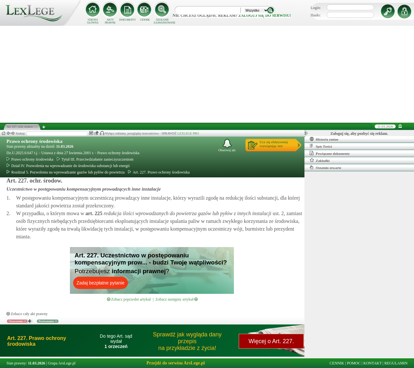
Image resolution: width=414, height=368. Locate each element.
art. (93, 213)
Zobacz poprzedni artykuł (129, 299)
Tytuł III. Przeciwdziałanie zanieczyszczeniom (95, 159)
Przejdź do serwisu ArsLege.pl (175, 363)
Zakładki (320, 160)
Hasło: (316, 15)
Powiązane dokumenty (330, 153)
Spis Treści (321, 146)
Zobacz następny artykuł (176, 299)
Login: (316, 7)
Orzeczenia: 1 (17, 321)
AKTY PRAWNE (110, 21)
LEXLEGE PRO (188, 133)
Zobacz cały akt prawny (27, 314)
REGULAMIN (396, 363)
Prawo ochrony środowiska (34, 141)
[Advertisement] (207, 74)
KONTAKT (372, 363)
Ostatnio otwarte (325, 167)
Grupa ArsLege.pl (61, 363)
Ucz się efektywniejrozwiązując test (274, 144)
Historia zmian (324, 139)
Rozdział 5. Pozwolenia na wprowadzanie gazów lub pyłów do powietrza (65, 172)
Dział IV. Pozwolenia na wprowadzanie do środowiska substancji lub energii (68, 166)
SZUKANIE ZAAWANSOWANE (162, 21)
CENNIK (145, 19)
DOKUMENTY (127, 19)
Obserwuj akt (227, 145)
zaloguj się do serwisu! (264, 15)
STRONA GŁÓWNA (93, 21)
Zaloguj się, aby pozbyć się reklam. (359, 133)
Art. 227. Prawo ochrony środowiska (159, 172)
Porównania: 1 (48, 321)
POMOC (354, 363)
